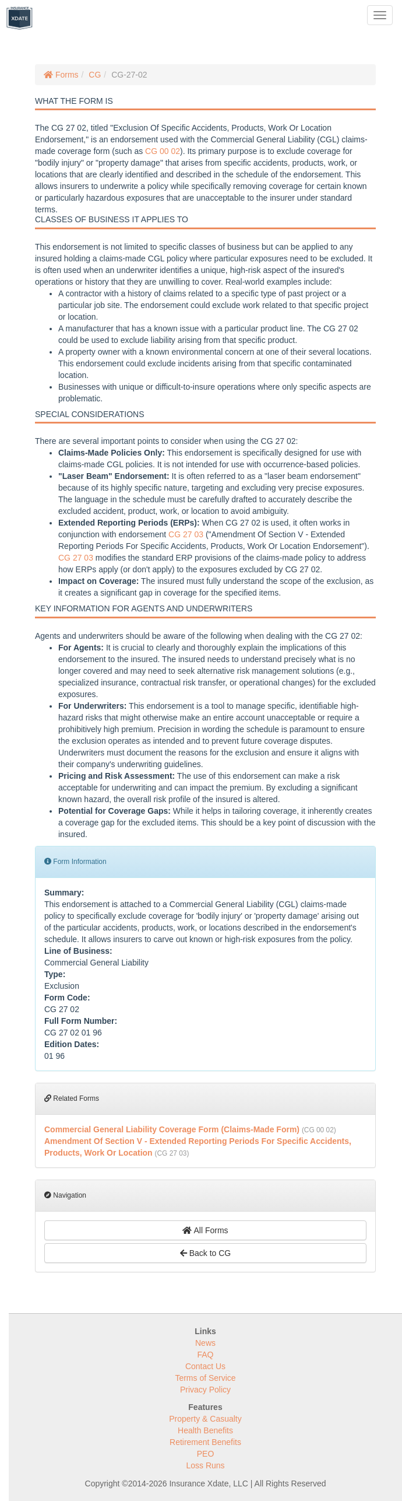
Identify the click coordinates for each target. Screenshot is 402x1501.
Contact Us (205, 1366)
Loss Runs (205, 1465)
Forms (61, 74)
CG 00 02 (162, 151)
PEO (205, 1453)
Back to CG (205, 1253)
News (205, 1343)
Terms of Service (205, 1378)
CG (95, 74)
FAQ (205, 1354)
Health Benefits (205, 1430)
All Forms (205, 1230)
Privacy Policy (205, 1389)
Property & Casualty (205, 1418)
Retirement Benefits (205, 1442)
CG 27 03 (185, 534)
